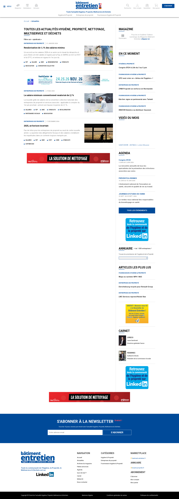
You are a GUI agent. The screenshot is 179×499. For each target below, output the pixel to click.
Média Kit (80, 479)
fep (26, 62)
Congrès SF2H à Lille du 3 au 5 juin (133, 68)
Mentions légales (87, 495)
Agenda (79, 470)
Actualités (35, 21)
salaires (28, 110)
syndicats (65, 62)
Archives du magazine (84, 463)
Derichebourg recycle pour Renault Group (136, 287)
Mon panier (134, 482)
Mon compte (135, 479)
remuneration (53, 62)
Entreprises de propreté (84, 15)
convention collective (46, 66)
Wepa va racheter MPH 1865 (130, 277)
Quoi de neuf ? (82, 473)
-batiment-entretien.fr (138, 458)
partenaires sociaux (32, 113)
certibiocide (29, 144)
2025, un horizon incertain (36, 126)
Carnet (79, 476)
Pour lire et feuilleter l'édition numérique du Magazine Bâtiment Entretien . (142, 37)
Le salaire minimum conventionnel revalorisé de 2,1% (49, 95)
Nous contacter (82, 482)
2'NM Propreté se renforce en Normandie (136, 89)
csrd (57, 140)
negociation (29, 66)
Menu (7, 6)
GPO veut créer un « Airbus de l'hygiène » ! (136, 78)
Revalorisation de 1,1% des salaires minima (44, 48)
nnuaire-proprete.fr (137, 468)
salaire (34, 62)
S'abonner (168, 6)
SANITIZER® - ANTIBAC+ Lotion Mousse (134, 145)
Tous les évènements (137, 210)
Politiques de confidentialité (149, 495)
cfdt (50, 140)
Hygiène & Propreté (65, 15)
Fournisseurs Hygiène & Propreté (109, 15)
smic (42, 62)
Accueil (26, 21)
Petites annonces (82, 466)
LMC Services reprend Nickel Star (132, 297)
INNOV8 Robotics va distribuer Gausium (135, 110)
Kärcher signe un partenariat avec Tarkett (136, 99)
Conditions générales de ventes (117, 495)
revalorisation (65, 110)
